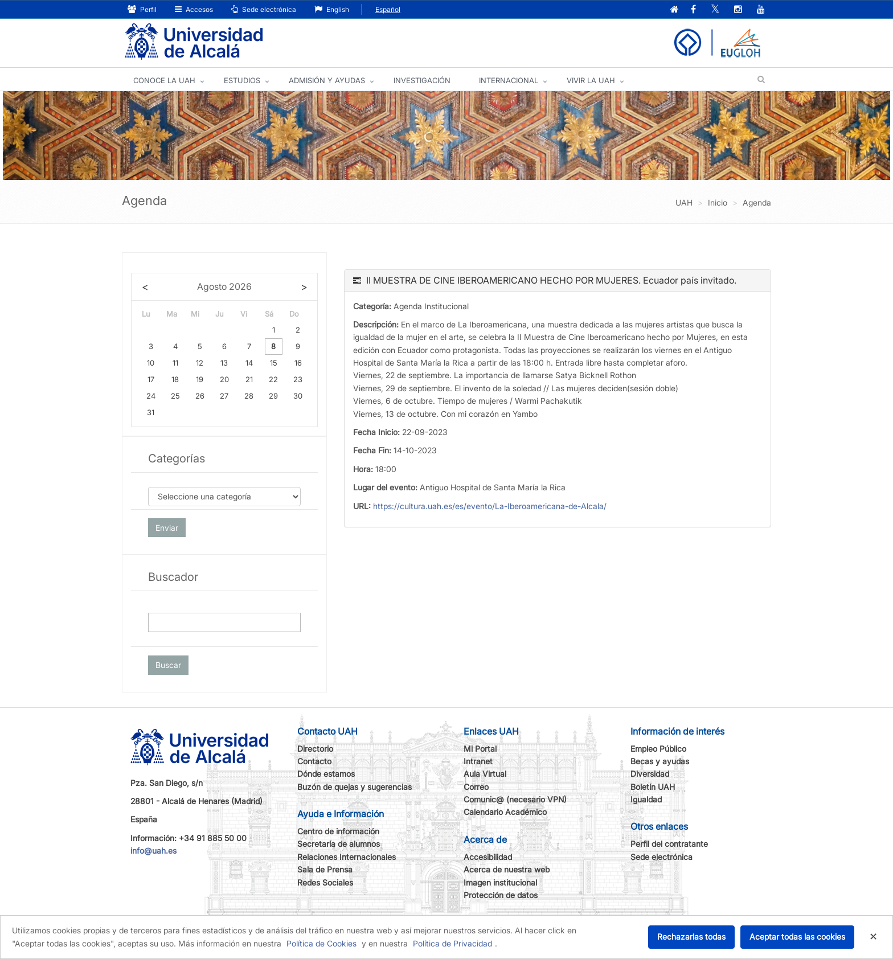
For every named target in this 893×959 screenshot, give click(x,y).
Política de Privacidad (452, 943)
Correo (476, 787)
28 (248, 395)
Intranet (478, 761)
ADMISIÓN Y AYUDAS (327, 80)
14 (249, 362)
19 (199, 379)
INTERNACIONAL (508, 80)
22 (273, 379)
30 (297, 395)
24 (150, 395)
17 (151, 379)
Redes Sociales (325, 882)
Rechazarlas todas (691, 936)
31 (150, 412)
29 (273, 395)
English (331, 9)
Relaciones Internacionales (346, 857)
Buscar (168, 665)
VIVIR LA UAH (591, 80)
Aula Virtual (485, 773)
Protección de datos (501, 895)
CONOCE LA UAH (164, 80)
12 (199, 362)
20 (224, 379)
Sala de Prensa (325, 869)
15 (273, 362)
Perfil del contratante (669, 844)
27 (224, 395)
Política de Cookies (321, 943)
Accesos (194, 9)
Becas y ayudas (659, 761)
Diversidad (649, 773)
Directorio (315, 748)
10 (150, 362)
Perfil (142, 9)
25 (175, 395)
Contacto (314, 761)
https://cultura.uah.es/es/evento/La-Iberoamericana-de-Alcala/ (490, 506)
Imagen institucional (500, 882)
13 (224, 362)
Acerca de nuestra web (507, 869)
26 (199, 395)
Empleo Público (658, 748)
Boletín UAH (652, 787)
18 (175, 379)
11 (175, 362)
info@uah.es (153, 850)
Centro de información (338, 831)
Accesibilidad (488, 857)
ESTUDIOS (242, 80)
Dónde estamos (326, 773)
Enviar (166, 527)
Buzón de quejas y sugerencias (354, 787)
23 (297, 379)
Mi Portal (480, 748)
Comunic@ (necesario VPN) (515, 799)
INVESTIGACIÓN (422, 80)
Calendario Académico (505, 812)
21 (249, 379)
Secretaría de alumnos (338, 844)
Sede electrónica (263, 9)
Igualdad (646, 799)
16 (298, 362)
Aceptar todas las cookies (797, 936)
